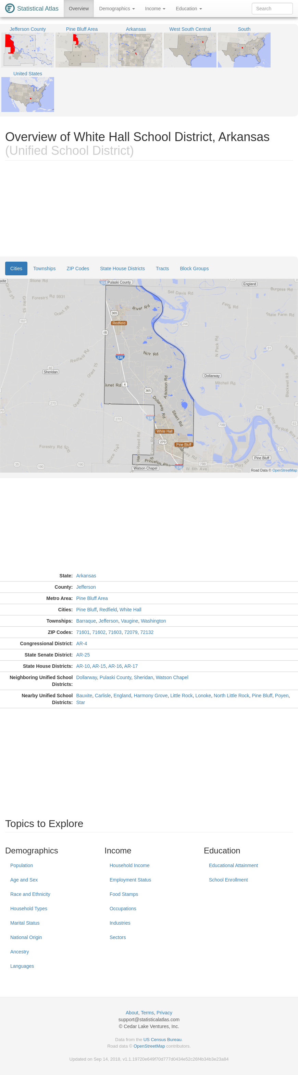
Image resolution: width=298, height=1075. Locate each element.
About (132, 1012)
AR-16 (115, 666)
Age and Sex (24, 880)
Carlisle (103, 695)
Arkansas (86, 575)
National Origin (26, 937)
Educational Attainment (233, 865)
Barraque (86, 621)
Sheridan (143, 677)
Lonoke (203, 695)
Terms (147, 1012)
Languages (22, 966)
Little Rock (181, 695)
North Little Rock (231, 695)
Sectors (118, 937)
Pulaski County (115, 677)
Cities (16, 268)
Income (155, 8)
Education (189, 8)
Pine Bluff (86, 609)
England (122, 695)
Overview (79, 8)
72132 (146, 632)
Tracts (162, 268)
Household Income (130, 865)
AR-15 (99, 666)
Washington (153, 621)
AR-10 (83, 666)
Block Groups (194, 268)
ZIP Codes (77, 268)
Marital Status (25, 923)
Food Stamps (124, 894)
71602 (98, 632)
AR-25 (83, 655)
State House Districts (122, 268)
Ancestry (19, 951)
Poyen (282, 695)
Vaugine (129, 621)
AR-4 (81, 643)
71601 (83, 632)
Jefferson (86, 587)
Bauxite (84, 695)
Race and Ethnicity (30, 894)
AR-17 (131, 666)
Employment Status (130, 880)
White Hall (130, 609)
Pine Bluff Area (92, 598)
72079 (131, 632)
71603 (115, 632)
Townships (44, 268)
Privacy (164, 1012)
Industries (120, 923)
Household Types (28, 908)
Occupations (123, 908)
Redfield (108, 609)
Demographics (117, 8)
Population (21, 865)
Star (80, 702)
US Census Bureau (163, 1039)
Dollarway (86, 677)
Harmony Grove (151, 695)
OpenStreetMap (149, 1046)
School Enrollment (228, 880)
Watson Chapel (172, 677)
